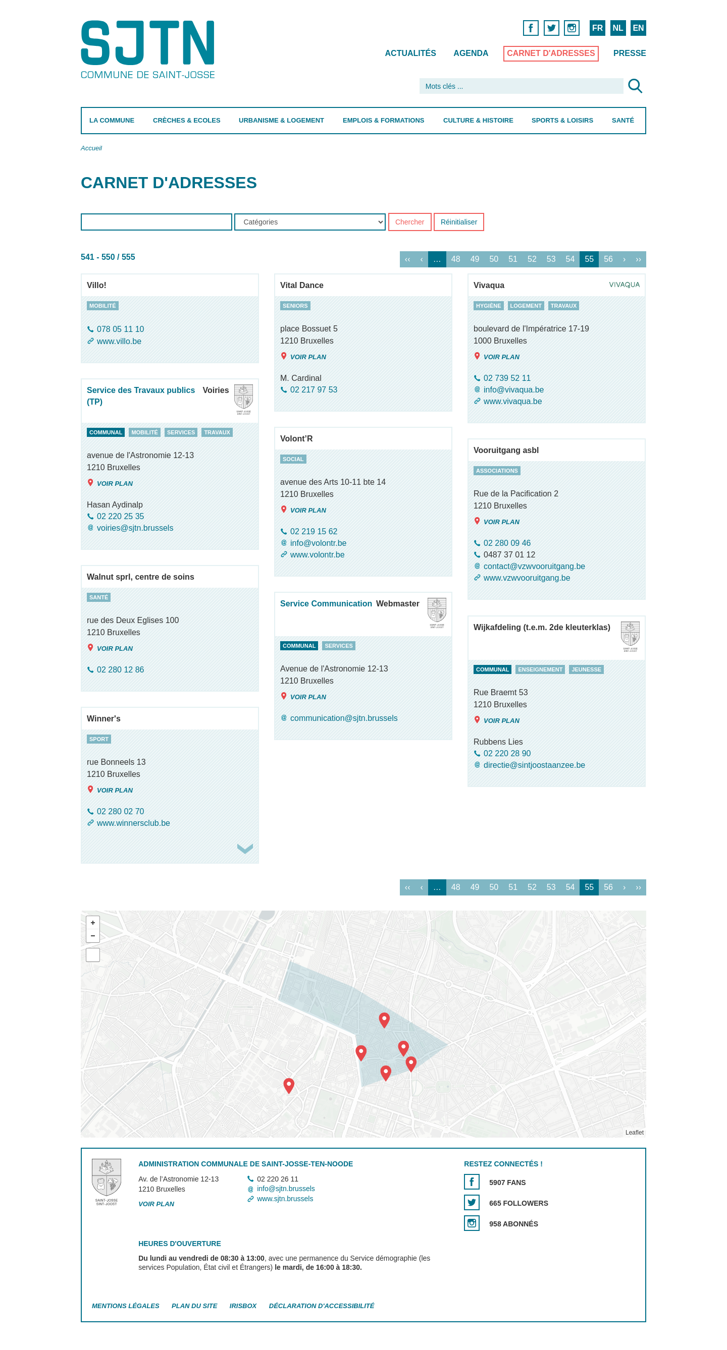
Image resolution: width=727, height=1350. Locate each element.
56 (608, 259)
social (293, 459)
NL (617, 28)
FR (597, 28)
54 (570, 259)
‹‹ (407, 259)
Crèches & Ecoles (187, 120)
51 (512, 259)
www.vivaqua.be (513, 401)
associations (497, 471)
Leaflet (635, 1132)
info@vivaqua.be (514, 389)
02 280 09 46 (507, 543)
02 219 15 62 (313, 531)
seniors (295, 306)
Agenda (470, 53)
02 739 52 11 (507, 378)
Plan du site (194, 1306)
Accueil (91, 148)
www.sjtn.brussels (285, 1199)
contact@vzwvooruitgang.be (534, 566)
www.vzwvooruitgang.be (527, 578)
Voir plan (303, 356)
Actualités (410, 53)
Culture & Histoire (478, 120)
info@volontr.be (318, 543)
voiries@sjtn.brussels (135, 528)
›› (638, 259)
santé (98, 597)
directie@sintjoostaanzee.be (534, 765)
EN (638, 28)
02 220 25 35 (120, 516)
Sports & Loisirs (562, 120)
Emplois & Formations (384, 120)
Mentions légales (126, 1306)
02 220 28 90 (507, 753)
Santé (623, 120)
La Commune (111, 120)
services (181, 432)
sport (99, 739)
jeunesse (586, 669)
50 (493, 259)
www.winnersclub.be (133, 823)
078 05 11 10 (120, 329)
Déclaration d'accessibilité (322, 1306)
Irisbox (243, 1306)
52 (532, 259)
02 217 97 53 (313, 389)
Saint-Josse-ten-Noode (150, 49)
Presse (629, 53)
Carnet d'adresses (551, 53)
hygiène (488, 306)
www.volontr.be (317, 554)
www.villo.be (119, 341)
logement (526, 306)
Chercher (410, 222)
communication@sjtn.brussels (344, 718)
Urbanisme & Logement (281, 120)
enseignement (540, 669)
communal (105, 432)
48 (455, 259)
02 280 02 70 (120, 811)
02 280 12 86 (120, 669)
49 (475, 259)
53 (551, 259)
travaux (564, 306)
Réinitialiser (459, 222)
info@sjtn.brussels (286, 1189)
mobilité (102, 306)
